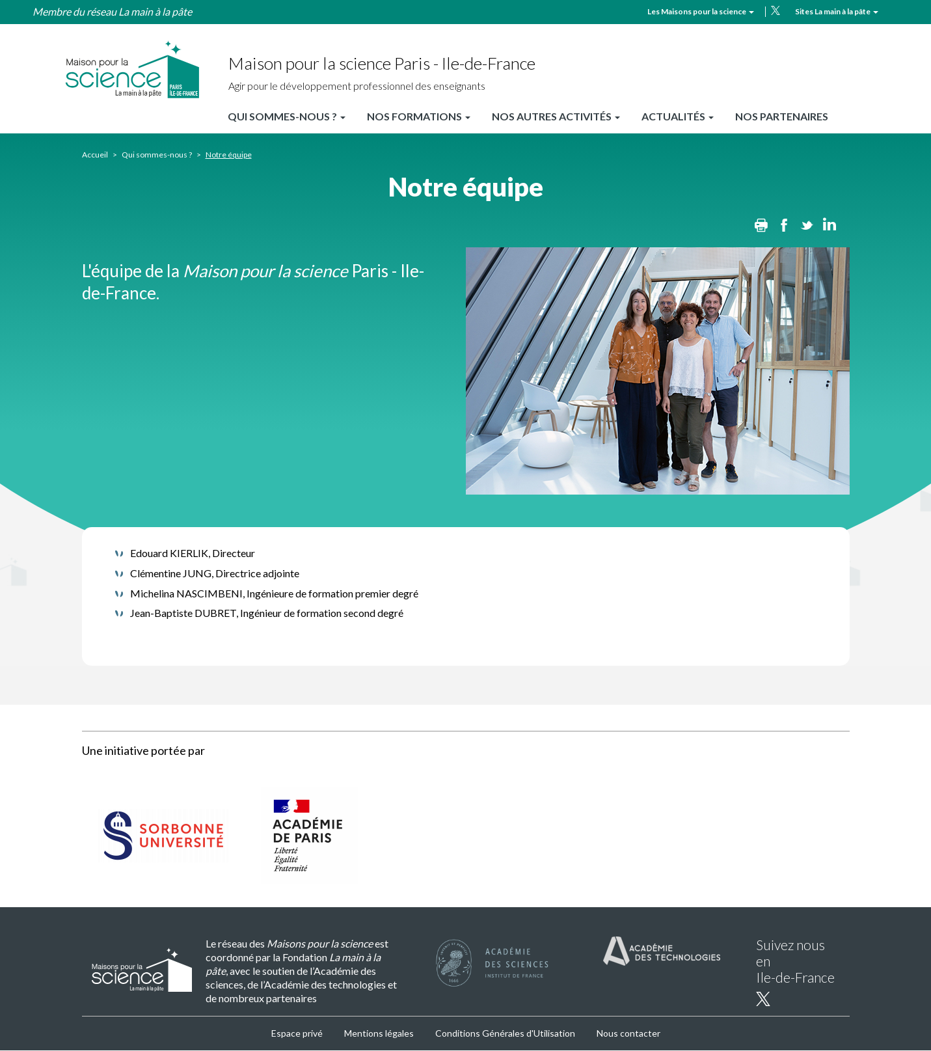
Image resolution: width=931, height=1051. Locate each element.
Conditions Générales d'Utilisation (505, 1033)
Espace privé (297, 1033)
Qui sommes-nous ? (286, 116)
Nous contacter (628, 1033)
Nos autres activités (556, 116)
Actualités (677, 116)
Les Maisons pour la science (700, 11)
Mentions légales (379, 1033)
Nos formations (418, 116)
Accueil (95, 154)
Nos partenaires (781, 116)
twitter (775, 10)
